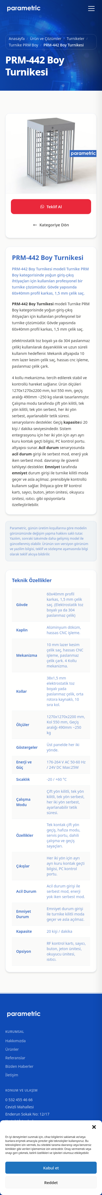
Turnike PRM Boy (23, 44)
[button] (94, 1127)
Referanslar (15, 1057)
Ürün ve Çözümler (45, 38)
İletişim (11, 1074)
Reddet (51, 1182)
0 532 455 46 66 (19, 1099)
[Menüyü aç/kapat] (91, 8)
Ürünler (12, 1049)
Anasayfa (17, 38)
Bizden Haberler (19, 1066)
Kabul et (51, 1167)
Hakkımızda (15, 1040)
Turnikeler (75, 38)
